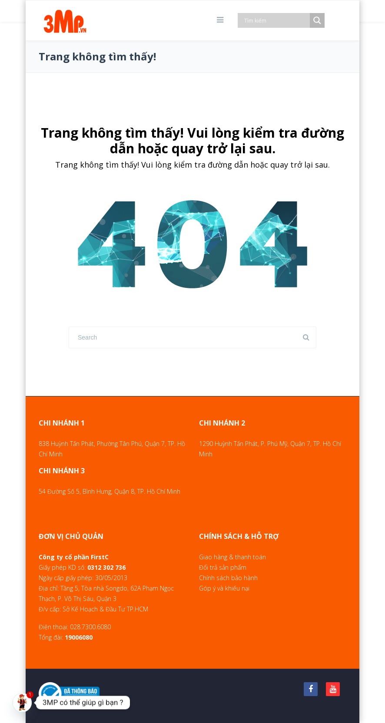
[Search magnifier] (317, 20)
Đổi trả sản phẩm (222, 567)
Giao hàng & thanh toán (232, 557)
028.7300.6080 (90, 627)
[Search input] (276, 20)
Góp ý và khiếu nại (224, 588)
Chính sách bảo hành (228, 578)
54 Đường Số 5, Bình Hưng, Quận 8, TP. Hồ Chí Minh (109, 491)
